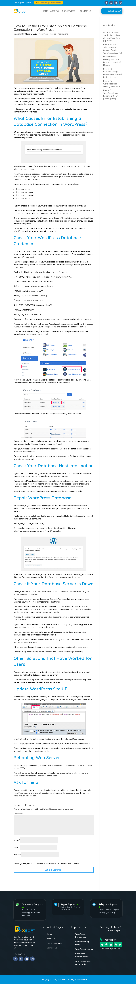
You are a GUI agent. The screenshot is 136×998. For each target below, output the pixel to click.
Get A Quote (113, 11)
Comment (18, 813)
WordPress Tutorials (47, 34)
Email (16, 847)
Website (17, 855)
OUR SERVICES (68, 11)
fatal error (59, 91)
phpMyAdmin (24, 627)
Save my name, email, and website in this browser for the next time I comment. (47, 863)
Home (49, 934)
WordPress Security (84, 949)
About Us (51, 938)
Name (17, 840)
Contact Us (52, 948)
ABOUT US (54, 11)
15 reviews (116, 949)
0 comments (62, 34)
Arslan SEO (21, 34)
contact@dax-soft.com (51, 3)
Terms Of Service (54, 943)
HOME (45, 11)
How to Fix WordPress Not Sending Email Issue (111, 84)
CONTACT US (85, 11)
